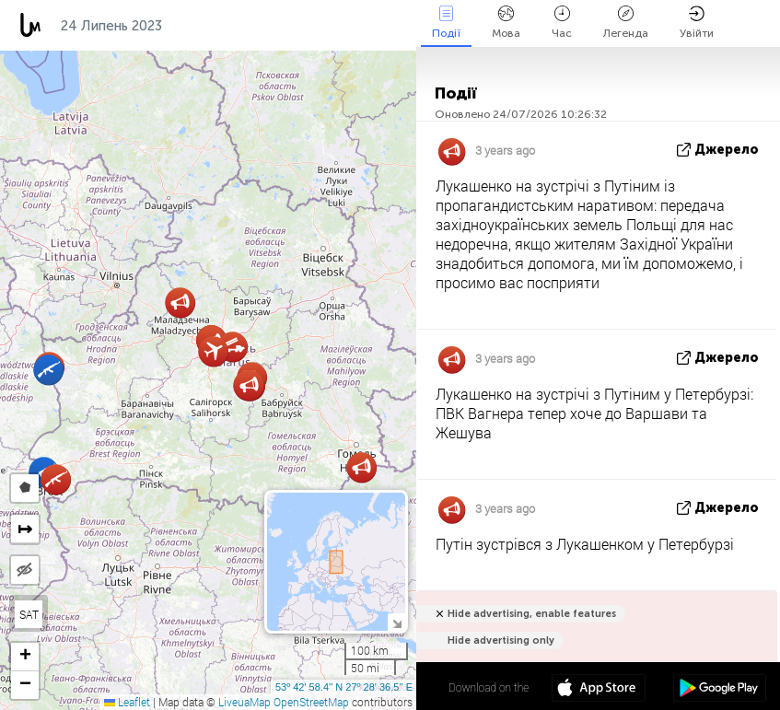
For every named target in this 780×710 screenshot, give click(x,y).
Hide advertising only (501, 640)
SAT (29, 614)
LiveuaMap (244, 701)
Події (446, 23)
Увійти (697, 23)
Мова (506, 23)
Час (562, 23)
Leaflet (127, 701)
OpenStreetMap (311, 701)
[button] (249, 385)
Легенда (625, 23)
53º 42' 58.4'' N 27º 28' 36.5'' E (344, 687)
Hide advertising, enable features (532, 614)
